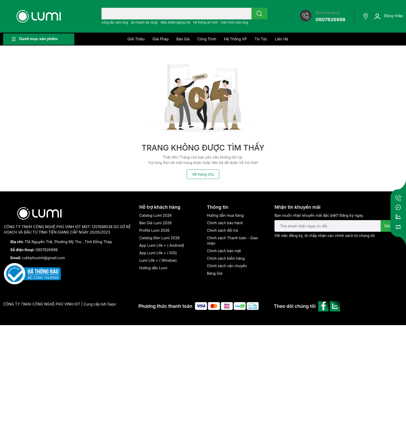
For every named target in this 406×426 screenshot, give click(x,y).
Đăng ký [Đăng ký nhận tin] (391, 226)
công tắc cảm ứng (115, 22)
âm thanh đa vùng (144, 22)
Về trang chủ (203, 174)
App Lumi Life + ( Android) (161, 245)
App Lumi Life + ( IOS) (158, 253)
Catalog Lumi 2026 (155, 215)
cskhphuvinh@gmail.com (43, 258)
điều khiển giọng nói (175, 22)
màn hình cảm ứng (234, 22)
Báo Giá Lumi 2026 (155, 223)
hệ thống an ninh (205, 22)
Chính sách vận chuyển (227, 266)
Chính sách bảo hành (225, 223)
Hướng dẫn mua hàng (225, 215)
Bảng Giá (214, 273)
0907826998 (330, 19)
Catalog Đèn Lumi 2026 (159, 238)
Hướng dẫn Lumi (153, 268)
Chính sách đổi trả (222, 230)
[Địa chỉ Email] (338, 226)
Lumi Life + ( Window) (158, 260)
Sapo (111, 304)
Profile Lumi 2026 (154, 230)
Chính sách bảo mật (224, 251)
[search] (259, 13)
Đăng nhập (393, 15)
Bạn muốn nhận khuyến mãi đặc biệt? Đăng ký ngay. (319, 215)
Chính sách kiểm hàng (226, 258)
